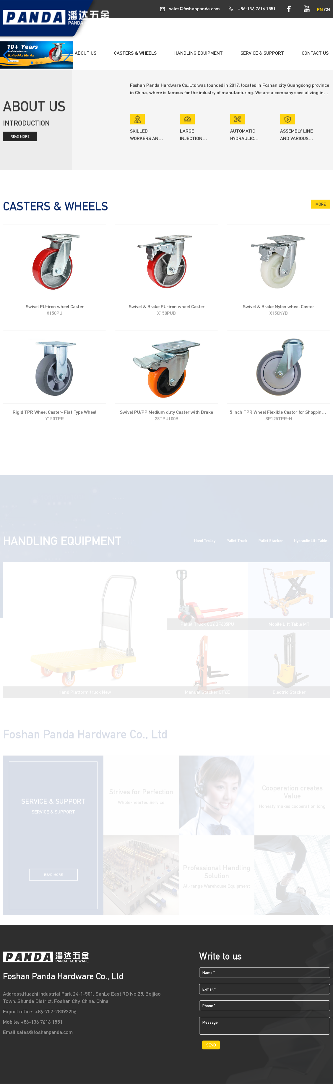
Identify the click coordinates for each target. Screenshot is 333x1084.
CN (327, 9)
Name (208, 972)
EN (320, 9)
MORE (321, 206)
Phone (208, 1005)
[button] (32, 62)
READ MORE (20, 138)
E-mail (209, 989)
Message (210, 1022)
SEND (211, 1045)
